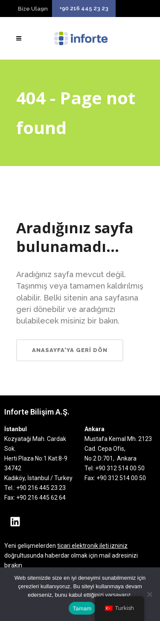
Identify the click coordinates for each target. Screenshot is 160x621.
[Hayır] (149, 594)
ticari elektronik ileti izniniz (92, 545)
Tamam (82, 608)
